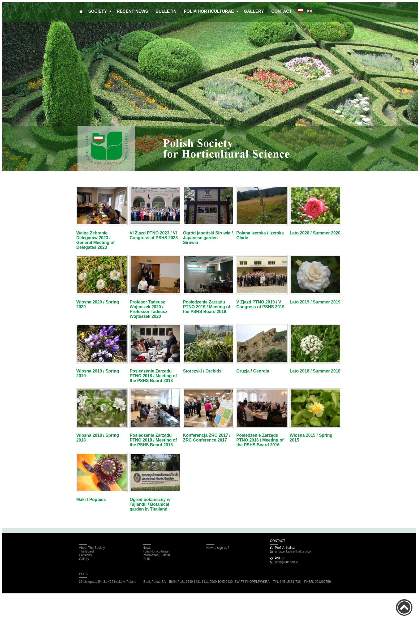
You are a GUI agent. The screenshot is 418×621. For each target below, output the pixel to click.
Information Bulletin (156, 555)
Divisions (85, 555)
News (147, 548)
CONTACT (281, 11)
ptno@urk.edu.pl (286, 562)
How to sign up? (217, 548)
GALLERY (254, 11)
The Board (86, 551)
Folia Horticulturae (156, 551)
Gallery (84, 559)
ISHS (146, 559)
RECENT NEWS (132, 11)
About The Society (92, 548)
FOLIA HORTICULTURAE (210, 11)
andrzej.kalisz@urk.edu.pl (293, 551)
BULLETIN (166, 11)
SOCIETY (98, 11)
